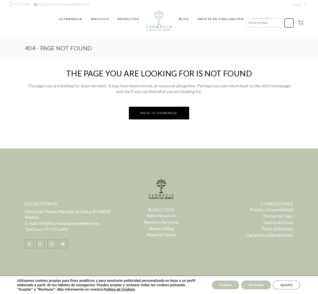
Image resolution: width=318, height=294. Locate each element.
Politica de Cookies (200, 288)
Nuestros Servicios (161, 222)
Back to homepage (159, 113)
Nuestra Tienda (161, 234)
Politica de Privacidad (145, 288)
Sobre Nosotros (161, 215)
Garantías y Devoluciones (269, 235)
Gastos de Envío (278, 222)
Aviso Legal (100, 288)
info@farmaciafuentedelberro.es (69, 223)
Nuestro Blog (161, 228)
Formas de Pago (278, 216)
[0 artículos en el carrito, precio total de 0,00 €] (301, 22)
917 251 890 (56, 229)
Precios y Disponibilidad (271, 209)
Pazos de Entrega (277, 228)
